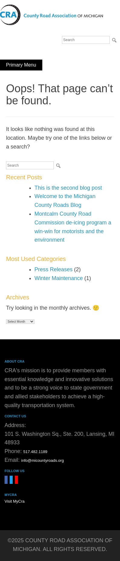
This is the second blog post (68, 188)
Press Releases (53, 269)
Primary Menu (21, 64)
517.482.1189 (35, 451)
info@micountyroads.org (42, 460)
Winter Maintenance (58, 278)
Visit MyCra (14, 501)
